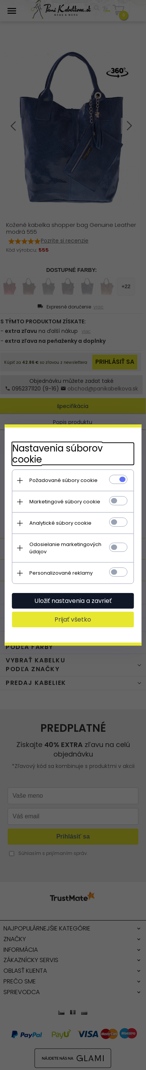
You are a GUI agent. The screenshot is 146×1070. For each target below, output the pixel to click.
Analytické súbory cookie (60, 523)
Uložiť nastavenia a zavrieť (73, 600)
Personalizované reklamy (61, 573)
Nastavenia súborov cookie (57, 454)
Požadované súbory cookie (63, 480)
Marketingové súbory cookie (64, 501)
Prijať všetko (73, 619)
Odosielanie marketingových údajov (65, 548)
